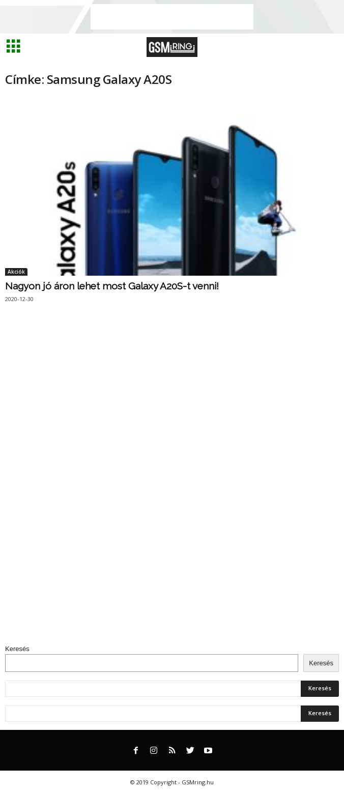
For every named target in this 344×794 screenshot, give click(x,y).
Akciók (16, 271)
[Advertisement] (172, 17)
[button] (328, 47)
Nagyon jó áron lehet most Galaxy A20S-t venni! (112, 285)
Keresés (17, 649)
